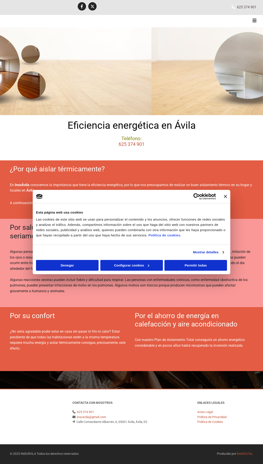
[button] (174, 21)
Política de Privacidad (212, 417)
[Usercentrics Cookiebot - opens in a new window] (196, 196)
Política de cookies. (164, 235)
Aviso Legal (205, 412)
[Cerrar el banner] (225, 196)
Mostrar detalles (206, 252)
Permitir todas (196, 265)
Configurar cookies (131, 265)
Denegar (67, 265)
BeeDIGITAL (245, 453)
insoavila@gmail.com (91, 417)
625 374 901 (246, 7)
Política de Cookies (210, 422)
